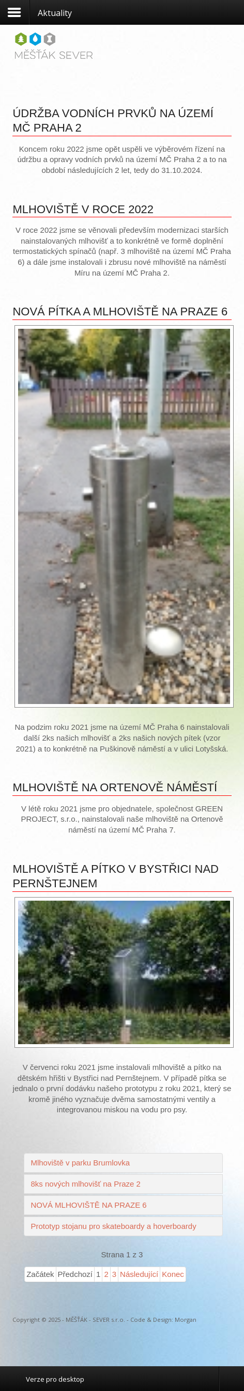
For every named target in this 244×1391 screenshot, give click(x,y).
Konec (173, 1274)
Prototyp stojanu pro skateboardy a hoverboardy (113, 1226)
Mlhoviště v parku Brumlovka (80, 1162)
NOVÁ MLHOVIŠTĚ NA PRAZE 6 (88, 1205)
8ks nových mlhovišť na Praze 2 (85, 1183)
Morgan (185, 1319)
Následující (139, 1274)
